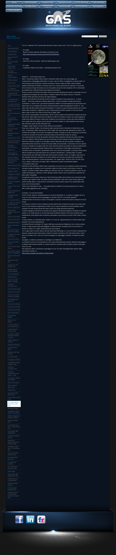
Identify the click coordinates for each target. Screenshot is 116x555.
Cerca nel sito (102, 36)
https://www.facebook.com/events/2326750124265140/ (41, 54)
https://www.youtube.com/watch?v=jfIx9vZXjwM (37, 253)
